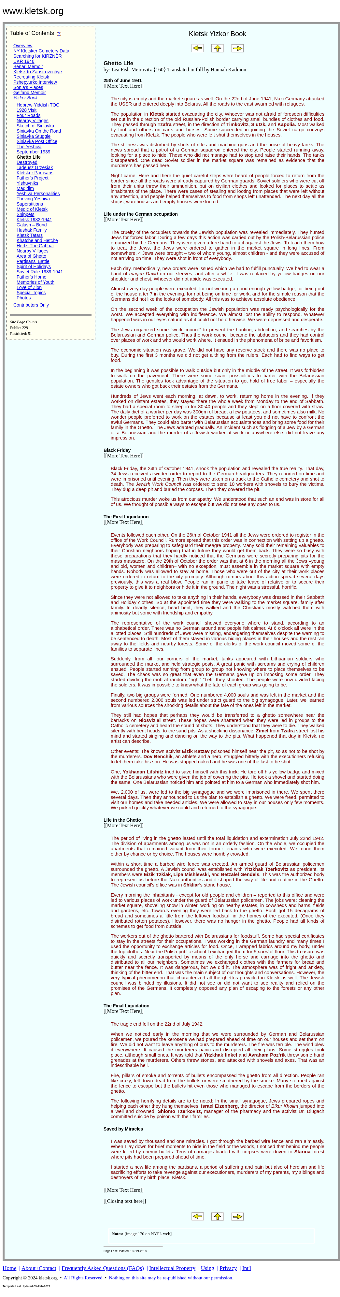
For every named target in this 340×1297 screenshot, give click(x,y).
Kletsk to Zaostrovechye (37, 71)
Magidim (25, 188)
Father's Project (33, 177)
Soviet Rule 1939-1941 (40, 271)
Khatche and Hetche (37, 240)
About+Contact (38, 1268)
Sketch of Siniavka (35, 125)
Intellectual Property (172, 1268)
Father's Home (31, 277)
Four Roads (28, 115)
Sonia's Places (28, 87)
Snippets (25, 214)
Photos (24, 297)
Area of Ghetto (31, 256)
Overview (22, 45)
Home (9, 1268)
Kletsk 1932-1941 (34, 219)
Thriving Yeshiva (33, 198)
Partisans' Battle (33, 261)
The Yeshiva (29, 146)
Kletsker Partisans (35, 172)
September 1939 (33, 151)
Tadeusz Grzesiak (35, 167)
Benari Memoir (28, 66)
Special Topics (31, 292)
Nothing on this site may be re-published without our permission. (171, 1277)
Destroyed (27, 162)
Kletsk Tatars (30, 235)
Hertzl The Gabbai (35, 245)
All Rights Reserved (83, 1277)
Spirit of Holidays (34, 266)
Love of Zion (29, 287)
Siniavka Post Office (37, 141)
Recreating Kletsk (31, 76)
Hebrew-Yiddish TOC (38, 105)
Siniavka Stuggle (33, 136)
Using (207, 1268)
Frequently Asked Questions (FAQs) (103, 1268)
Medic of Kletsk (32, 209)
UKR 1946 (24, 61)
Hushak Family (32, 230)
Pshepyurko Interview (35, 82)
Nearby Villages (33, 120)
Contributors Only (31, 305)
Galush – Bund (32, 224)
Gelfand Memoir (29, 92)
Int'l (246, 1268)
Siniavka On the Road (39, 131)
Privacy (228, 1268)
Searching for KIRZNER (37, 56)
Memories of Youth (35, 282)
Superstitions (30, 204)
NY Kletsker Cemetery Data (41, 50)
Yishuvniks (27, 183)
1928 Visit (26, 110)
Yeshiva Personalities (38, 193)
